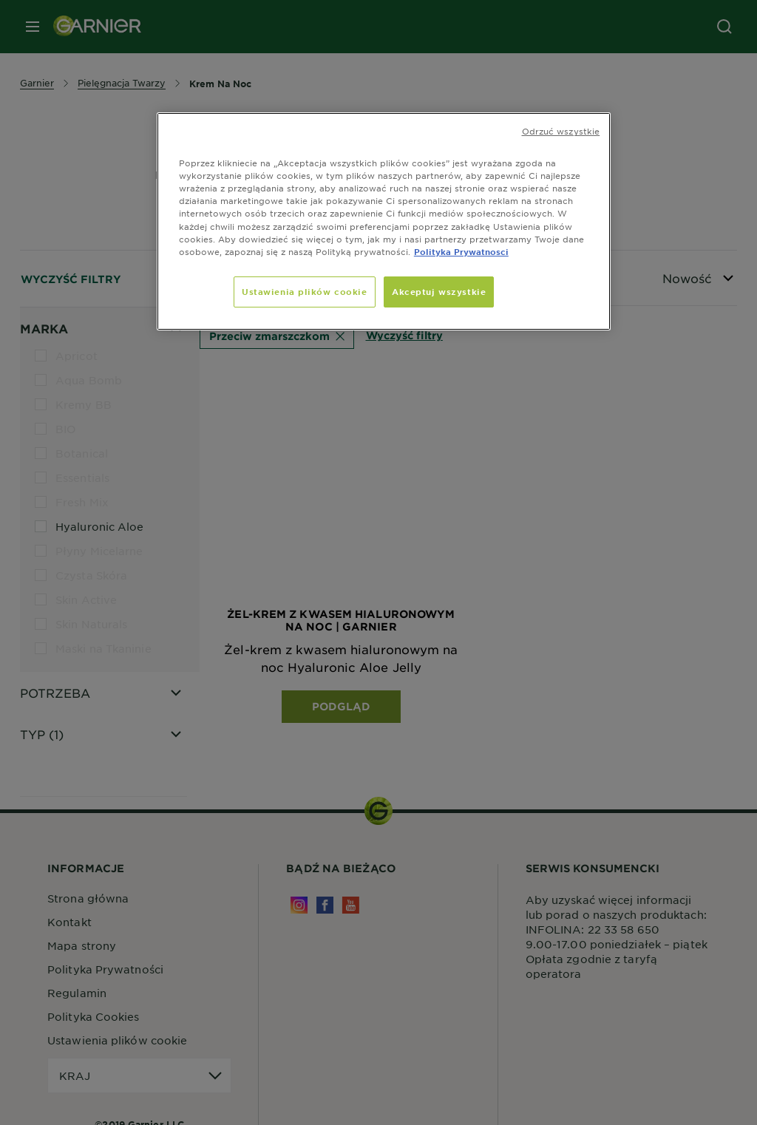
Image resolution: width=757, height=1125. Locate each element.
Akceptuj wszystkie (439, 291)
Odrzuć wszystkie (561, 131)
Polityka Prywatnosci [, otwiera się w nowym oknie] (461, 251)
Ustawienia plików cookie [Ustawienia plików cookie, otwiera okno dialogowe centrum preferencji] (304, 291)
